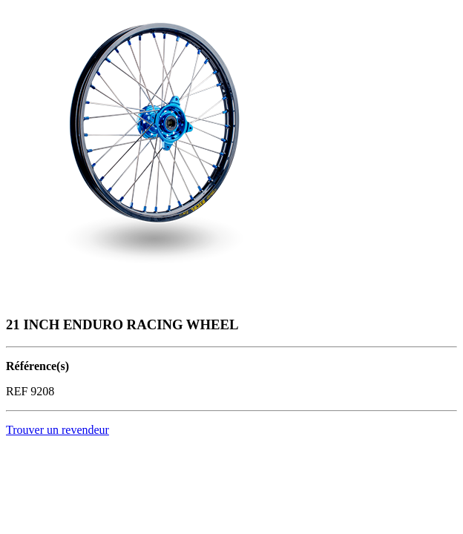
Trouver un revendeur (57, 429)
